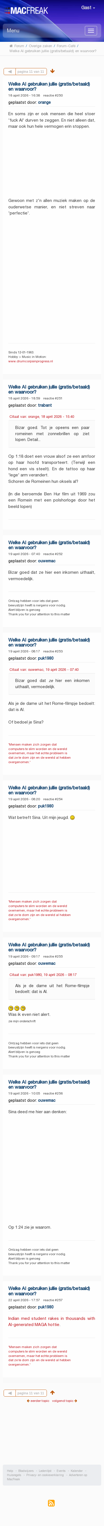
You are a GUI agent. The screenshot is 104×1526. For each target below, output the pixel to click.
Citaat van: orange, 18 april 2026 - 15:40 (41, 416)
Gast (88, 8)
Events (61, 1471)
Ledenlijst (45, 1471)
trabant (45, 405)
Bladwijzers (26, 1471)
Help (10, 1471)
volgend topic (62, 1401)
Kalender (77, 1471)
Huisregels (14, 1475)
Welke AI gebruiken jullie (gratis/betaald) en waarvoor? (49, 86)
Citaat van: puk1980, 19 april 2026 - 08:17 (43, 974)
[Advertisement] (52, 1438)
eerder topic (40, 1401)
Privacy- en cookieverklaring (45, 1475)
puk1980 (46, 658)
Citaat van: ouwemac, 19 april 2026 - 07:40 (43, 669)
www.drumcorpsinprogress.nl (30, 361)
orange (44, 102)
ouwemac (46, 560)
